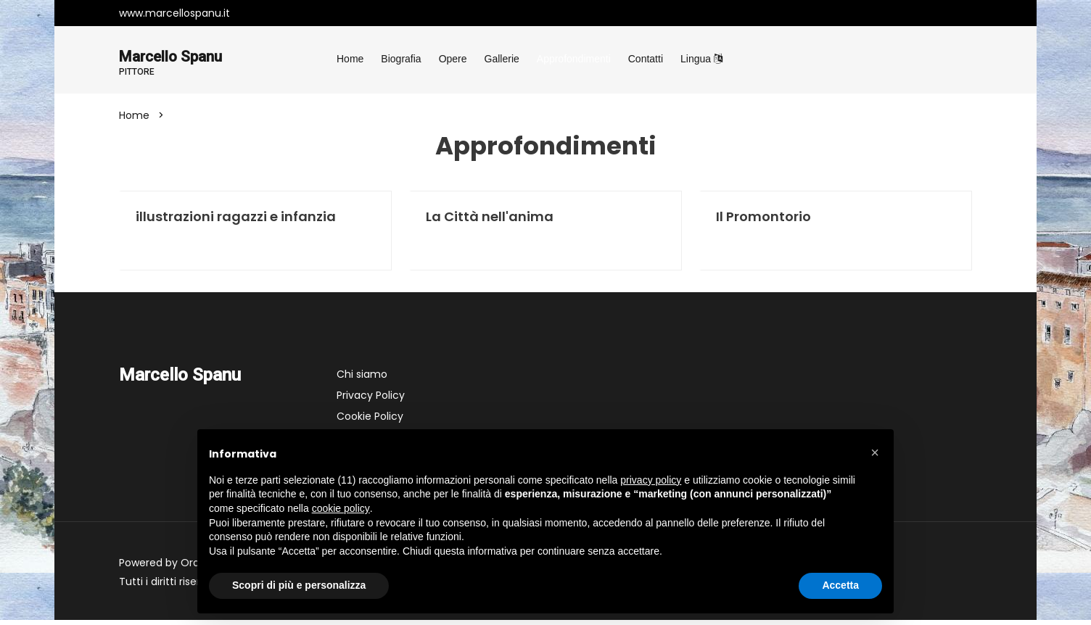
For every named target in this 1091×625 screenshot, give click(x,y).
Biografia (401, 59)
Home (350, 59)
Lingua (701, 59)
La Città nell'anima (489, 219)
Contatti (645, 59)
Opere (453, 59)
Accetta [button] (840, 585)
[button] (874, 452)
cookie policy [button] (341, 508)
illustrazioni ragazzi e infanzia (236, 219)
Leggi (164, 248)
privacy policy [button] (650, 480)
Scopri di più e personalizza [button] (299, 585)
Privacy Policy (371, 400)
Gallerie (502, 59)
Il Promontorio (763, 219)
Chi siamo (362, 379)
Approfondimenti (574, 59)
